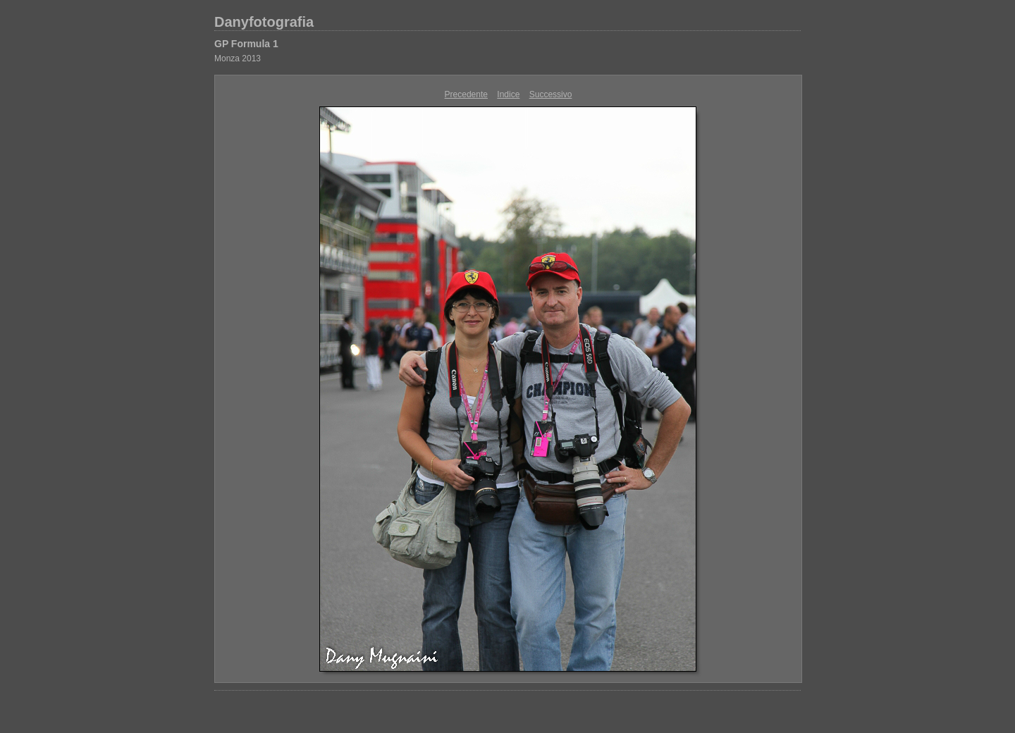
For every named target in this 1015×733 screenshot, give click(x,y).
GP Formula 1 (246, 43)
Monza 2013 (237, 58)
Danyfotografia (264, 22)
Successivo (550, 94)
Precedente (466, 94)
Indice (508, 94)
